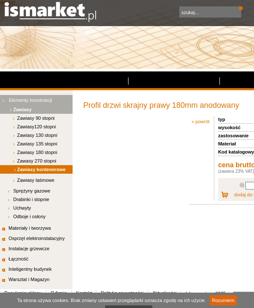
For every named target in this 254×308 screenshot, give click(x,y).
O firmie (75, 140)
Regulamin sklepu (29, 140)
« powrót (77, 50)
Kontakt (106, 140)
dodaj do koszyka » (144, 123)
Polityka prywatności (155, 140)
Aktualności (209, 140)
